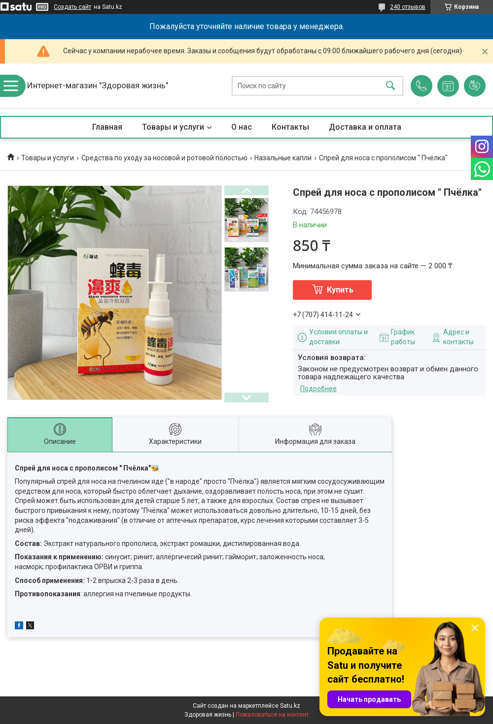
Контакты (290, 127)
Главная (107, 127)
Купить (340, 289)
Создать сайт (72, 6)
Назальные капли (283, 158)
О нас (241, 127)
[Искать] (390, 86)
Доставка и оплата (365, 127)
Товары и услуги (173, 127)
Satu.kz (290, 705)
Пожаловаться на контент (272, 714)
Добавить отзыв (475, 86)
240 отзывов (407, 6)
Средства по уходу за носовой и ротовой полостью (164, 158)
